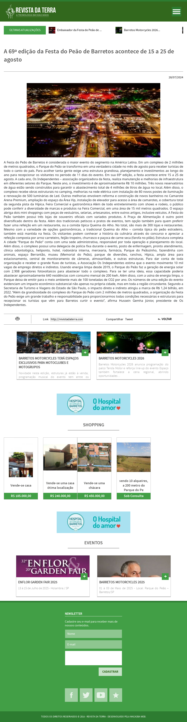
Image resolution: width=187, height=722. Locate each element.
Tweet (129, 319)
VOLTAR (167, 319)
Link (45, 319)
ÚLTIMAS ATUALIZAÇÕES (24, 30)
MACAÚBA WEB (138, 716)
